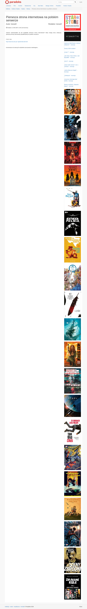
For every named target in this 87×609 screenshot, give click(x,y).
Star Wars (40, 5)
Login (80, 2)
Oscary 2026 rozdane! (70, 48)
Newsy (28, 9)
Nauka (23, 9)
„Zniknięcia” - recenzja (70, 75)
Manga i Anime (49, 5)
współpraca (17, 606)
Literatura (8, 5)
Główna (8, 9)
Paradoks (58, 5)
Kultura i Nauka (67, 5)
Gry (34, 5)
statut (11, 606)
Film (15, 5)
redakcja (7, 606)
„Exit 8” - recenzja (68, 61)
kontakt (22, 606)
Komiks (20, 5)
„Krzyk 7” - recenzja (69, 52)
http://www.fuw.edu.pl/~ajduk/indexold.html (17, 41)
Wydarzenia (28, 5)
